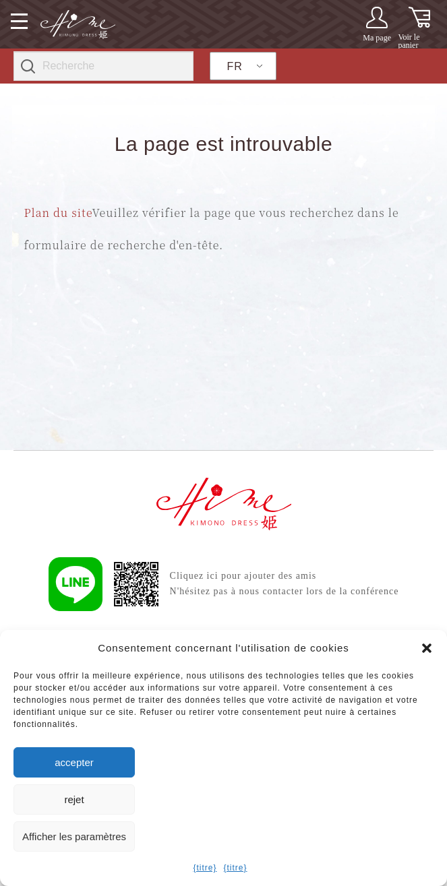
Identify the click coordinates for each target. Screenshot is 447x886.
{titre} (204, 868)
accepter (74, 762)
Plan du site (58, 212)
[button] (427, 648)
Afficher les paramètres (74, 836)
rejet (74, 799)
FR (235, 66)
